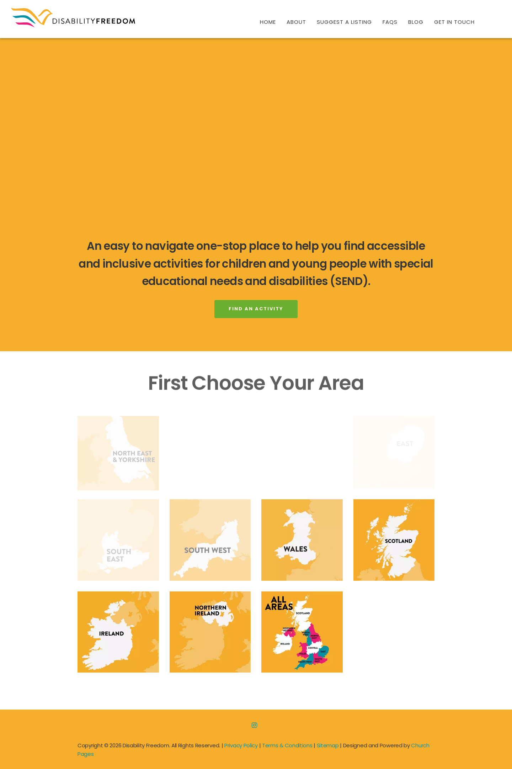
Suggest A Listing (344, 22)
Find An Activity (256, 304)
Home (268, 22)
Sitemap (328, 745)
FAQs (390, 22)
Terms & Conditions (287, 745)
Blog (415, 22)
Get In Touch (454, 22)
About (296, 22)
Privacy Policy (241, 745)
